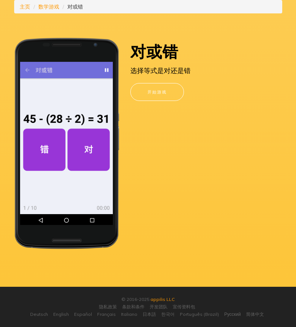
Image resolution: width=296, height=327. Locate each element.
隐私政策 (108, 306)
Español (83, 314)
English (61, 314)
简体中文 (255, 314)
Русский (232, 314)
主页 (25, 6)
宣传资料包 (184, 306)
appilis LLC (162, 299)
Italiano (129, 314)
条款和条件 (133, 306)
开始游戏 (157, 91)
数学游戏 (48, 6)
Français (106, 314)
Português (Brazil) (199, 314)
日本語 (149, 314)
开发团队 (159, 306)
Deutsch (39, 314)
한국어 (168, 314)
